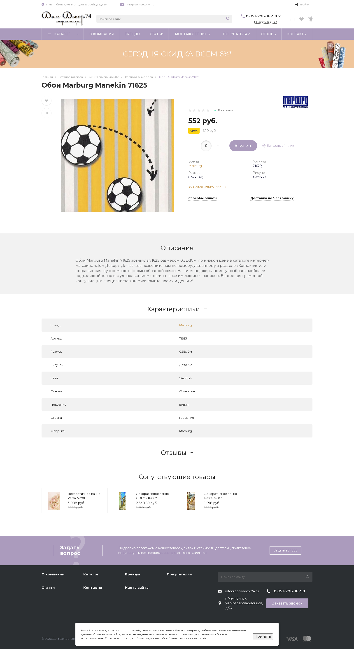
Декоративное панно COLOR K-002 (152, 496)
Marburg (195, 166)
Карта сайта (137, 587)
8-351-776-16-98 (261, 16)
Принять (262, 636)
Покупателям (179, 574)
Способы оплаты (202, 198)
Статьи (48, 587)
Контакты (92, 587)
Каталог (91, 574)
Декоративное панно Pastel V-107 (220, 496)
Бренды (132, 574)
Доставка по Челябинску (271, 198)
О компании (53, 574)
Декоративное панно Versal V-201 (84, 496)
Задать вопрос (285, 550)
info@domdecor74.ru (140, 4)
